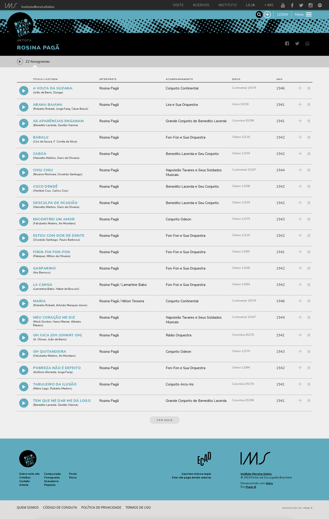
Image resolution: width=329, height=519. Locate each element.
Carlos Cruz (59, 191)
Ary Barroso (42, 272)
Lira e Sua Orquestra (182, 104)
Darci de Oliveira (67, 158)
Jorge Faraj (63, 109)
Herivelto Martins (45, 158)
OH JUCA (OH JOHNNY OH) (57, 335)
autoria (51, 79)
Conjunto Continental (182, 88)
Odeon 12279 (241, 219)
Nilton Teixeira (132, 301)
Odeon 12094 (241, 284)
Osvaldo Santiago (69, 174)
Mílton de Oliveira (58, 256)
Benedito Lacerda (45, 125)
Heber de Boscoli (67, 289)
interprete (108, 79)
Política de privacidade (101, 507)
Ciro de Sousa (43, 141)
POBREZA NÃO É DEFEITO (57, 368)
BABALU (41, 137)
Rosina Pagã (109, 88)
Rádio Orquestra (178, 335)
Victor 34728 (240, 104)
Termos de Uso (138, 507)
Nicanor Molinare (45, 174)
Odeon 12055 (241, 251)
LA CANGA (42, 284)
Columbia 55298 (243, 120)
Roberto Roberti (44, 109)
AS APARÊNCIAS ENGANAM (58, 121)
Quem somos (28, 507)
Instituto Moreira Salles (256, 474)
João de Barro (43, 92)
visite (178, 5)
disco (236, 79)
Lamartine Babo (44, 289)
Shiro (269, 483)
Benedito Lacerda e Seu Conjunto (192, 153)
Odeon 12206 (241, 186)
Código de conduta (60, 507)
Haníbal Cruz (42, 191)
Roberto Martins (60, 388)
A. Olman (40, 339)
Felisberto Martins (45, 223)
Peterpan (39, 256)
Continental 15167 (244, 170)
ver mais (165, 420)
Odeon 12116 (241, 137)
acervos (201, 5)
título (38, 79)
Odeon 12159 (241, 153)
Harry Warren (61, 321)
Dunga (57, 92)
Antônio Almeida (45, 372)
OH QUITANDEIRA (49, 351)
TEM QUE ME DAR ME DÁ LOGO (62, 400)
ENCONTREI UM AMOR (54, 219)
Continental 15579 (244, 88)
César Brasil (79, 109)
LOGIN (282, 14)
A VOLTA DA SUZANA (52, 88)
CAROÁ (39, 153)
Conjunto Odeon (178, 219)
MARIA (39, 301)
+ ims (269, 5)
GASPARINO (44, 268)
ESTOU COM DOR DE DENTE (59, 235)
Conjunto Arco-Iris (180, 384)
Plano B (251, 487)
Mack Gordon (42, 321)
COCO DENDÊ (45, 186)
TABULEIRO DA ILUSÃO (55, 384)
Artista (24, 40)
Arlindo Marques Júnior (71, 305)
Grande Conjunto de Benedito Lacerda (196, 121)
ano (279, 79)
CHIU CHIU (43, 170)
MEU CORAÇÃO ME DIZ (54, 317)
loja (250, 5)
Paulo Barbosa (69, 240)
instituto (228, 5)
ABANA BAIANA (47, 104)
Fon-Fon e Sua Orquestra (185, 137)
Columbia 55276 (243, 335)
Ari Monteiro (67, 223)
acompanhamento (179, 79)
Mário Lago (41, 388)
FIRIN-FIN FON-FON (51, 252)
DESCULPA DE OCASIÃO (55, 203)
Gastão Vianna (67, 125)
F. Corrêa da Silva (65, 141)
